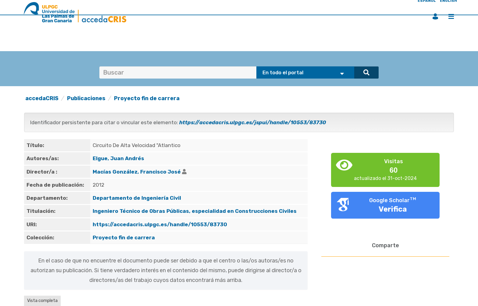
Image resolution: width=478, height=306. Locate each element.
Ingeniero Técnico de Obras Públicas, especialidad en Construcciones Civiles (195, 211)
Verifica (393, 209)
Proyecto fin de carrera (147, 98)
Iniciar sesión (435, 16)
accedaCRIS (42, 98)
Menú (451, 16)
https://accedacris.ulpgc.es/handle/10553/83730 (160, 224)
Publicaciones (86, 98)
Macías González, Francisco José (137, 172)
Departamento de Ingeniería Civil (137, 198)
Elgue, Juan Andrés (118, 158)
